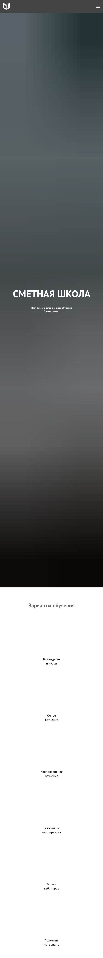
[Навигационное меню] (98, 6)
